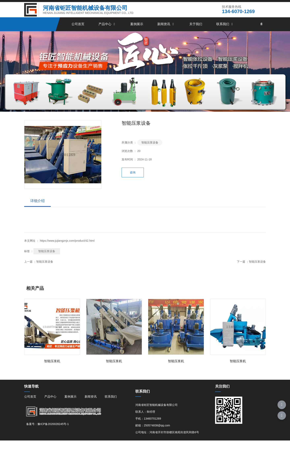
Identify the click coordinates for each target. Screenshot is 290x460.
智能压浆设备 (149, 152)
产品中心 (107, 30)
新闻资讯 (166, 30)
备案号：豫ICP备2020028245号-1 (47, 445)
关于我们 (195, 30)
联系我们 (225, 30)
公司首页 (77, 30)
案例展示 (136, 30)
